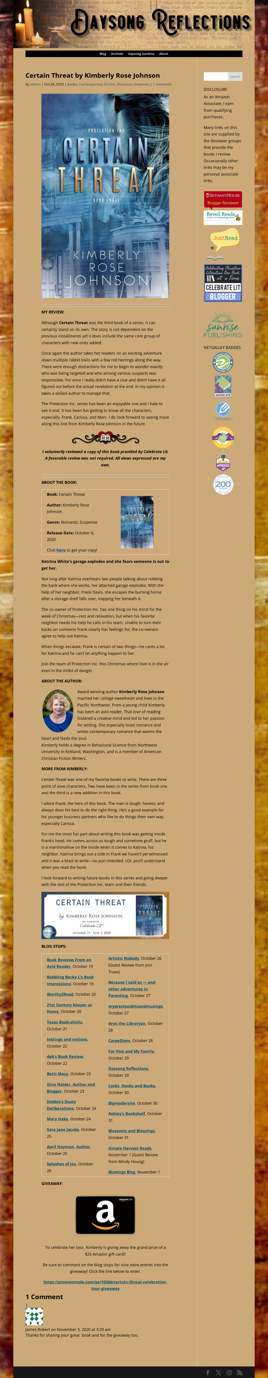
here (61, 550)
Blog (103, 54)
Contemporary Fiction (97, 84)
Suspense (141, 84)
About (163, 54)
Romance (124, 84)
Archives (117, 54)
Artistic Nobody (123, 958)
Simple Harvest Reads (129, 1148)
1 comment (162, 84)
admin (35, 84)
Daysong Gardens (141, 54)
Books (72, 84)
